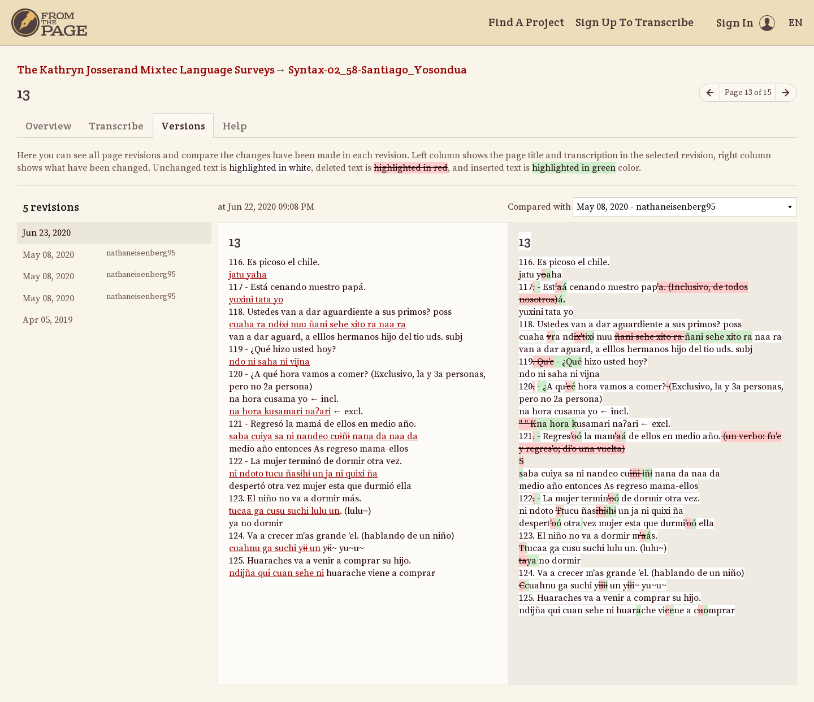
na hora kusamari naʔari (280, 411)
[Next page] (786, 93)
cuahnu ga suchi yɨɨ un (275, 548)
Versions (183, 125)
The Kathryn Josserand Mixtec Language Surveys (146, 69)
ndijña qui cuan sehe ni (276, 573)
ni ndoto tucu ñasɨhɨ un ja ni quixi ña (303, 473)
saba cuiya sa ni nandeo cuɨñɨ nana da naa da (323, 436)
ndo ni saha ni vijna (269, 361)
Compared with (539, 206)
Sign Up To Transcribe (634, 22)
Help (235, 125)
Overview (48, 125)
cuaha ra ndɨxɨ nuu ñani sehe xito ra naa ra (317, 324)
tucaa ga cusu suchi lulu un (284, 511)
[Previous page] (709, 93)
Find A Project (526, 22)
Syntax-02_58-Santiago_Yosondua (377, 69)
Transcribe (116, 125)
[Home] (49, 22)
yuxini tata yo (256, 299)
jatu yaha (248, 274)
